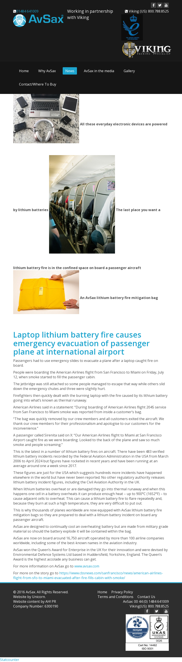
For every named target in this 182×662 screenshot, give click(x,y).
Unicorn (38, 596)
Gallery (129, 71)
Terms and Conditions (115, 596)
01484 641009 (27, 11)
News (69, 71)
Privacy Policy (122, 592)
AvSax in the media (99, 71)
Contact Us (146, 596)
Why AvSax (47, 71)
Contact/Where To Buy (37, 84)
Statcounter (9, 659)
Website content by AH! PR (34, 601)
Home (24, 71)
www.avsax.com (86, 566)
